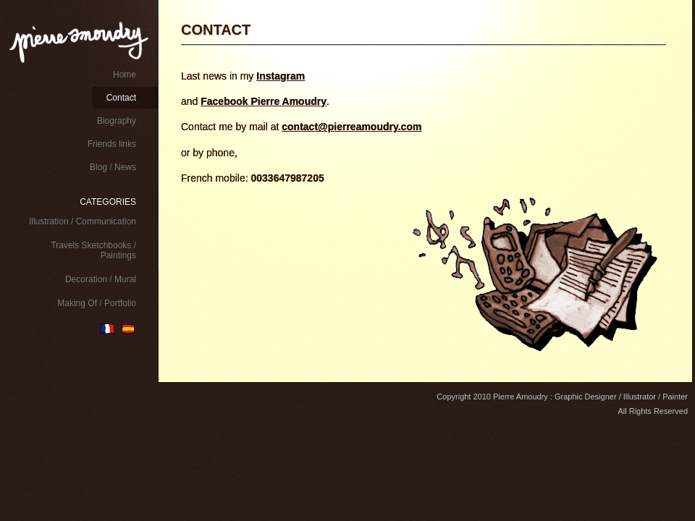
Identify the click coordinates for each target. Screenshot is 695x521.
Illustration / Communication (82, 221)
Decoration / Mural (100, 279)
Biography (116, 121)
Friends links (112, 144)
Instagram (280, 76)
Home (124, 74)
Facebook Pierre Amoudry (264, 101)
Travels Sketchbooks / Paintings (93, 250)
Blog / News (113, 167)
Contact (121, 98)
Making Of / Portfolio (96, 303)
